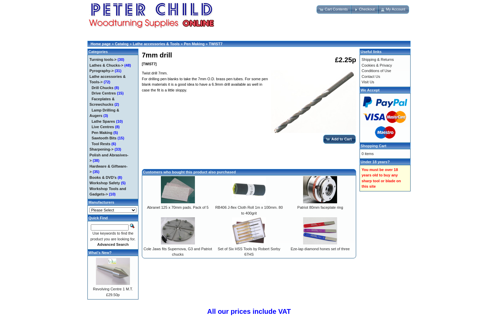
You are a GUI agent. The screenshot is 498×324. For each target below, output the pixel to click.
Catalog (122, 44)
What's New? (100, 253)
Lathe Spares (103, 121)
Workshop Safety (104, 183)
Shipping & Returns (378, 59)
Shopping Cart (373, 146)
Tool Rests (101, 144)
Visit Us (368, 82)
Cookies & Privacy (377, 65)
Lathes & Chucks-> (106, 65)
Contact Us (371, 76)
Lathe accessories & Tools (156, 44)
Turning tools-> (103, 59)
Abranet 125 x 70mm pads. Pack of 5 (178, 207)
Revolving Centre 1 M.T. (113, 289)
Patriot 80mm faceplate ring (320, 207)
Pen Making (194, 44)
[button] (334, 9)
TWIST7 (215, 44)
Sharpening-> (101, 149)
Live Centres (103, 127)
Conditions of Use (376, 71)
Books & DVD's (103, 177)
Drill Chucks (102, 88)
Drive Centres (104, 93)
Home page (100, 44)
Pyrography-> (101, 71)
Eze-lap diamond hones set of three (320, 249)
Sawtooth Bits (104, 138)
